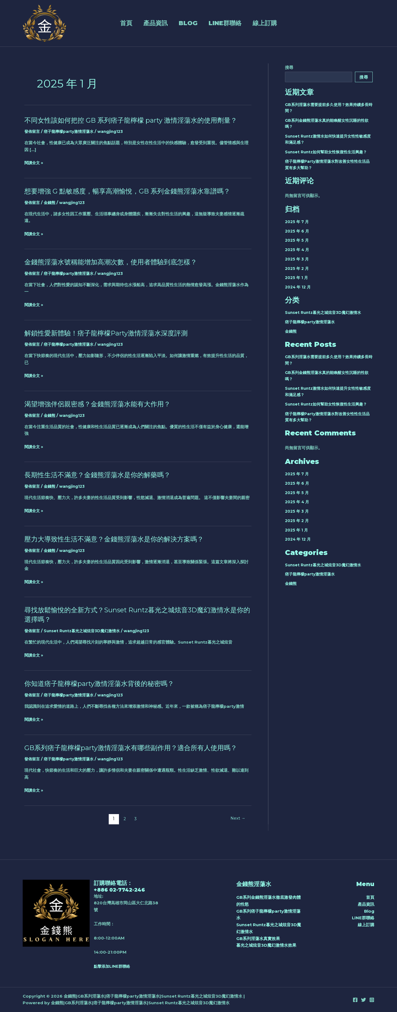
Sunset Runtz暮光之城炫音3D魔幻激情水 (85, 639)
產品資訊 (138, 23)
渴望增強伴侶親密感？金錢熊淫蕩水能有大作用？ (103, 413)
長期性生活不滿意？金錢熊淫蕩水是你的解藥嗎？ (103, 484)
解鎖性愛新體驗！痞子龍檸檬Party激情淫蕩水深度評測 (112, 342)
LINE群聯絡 (223, 23)
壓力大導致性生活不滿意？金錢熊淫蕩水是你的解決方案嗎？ (121, 548)
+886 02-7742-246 (121, 889)
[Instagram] (371, 999)
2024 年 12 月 (299, 287)
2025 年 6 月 (298, 231)
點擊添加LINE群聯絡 (113, 966)
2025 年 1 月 (297, 277)
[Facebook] (355, 999)
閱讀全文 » (34, 172)
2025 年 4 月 (298, 249)
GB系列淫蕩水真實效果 (258, 938)
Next (237, 837)
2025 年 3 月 (297, 259)
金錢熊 (51, 211)
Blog (178, 23)
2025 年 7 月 (297, 221)
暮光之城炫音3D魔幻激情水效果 (266, 945)
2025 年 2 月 (297, 268)
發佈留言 (32, 140)
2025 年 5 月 (297, 240)
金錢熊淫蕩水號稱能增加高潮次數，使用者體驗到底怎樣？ (117, 271)
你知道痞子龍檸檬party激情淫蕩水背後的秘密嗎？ (105, 692)
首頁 (101, 23)
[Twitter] (363, 999)
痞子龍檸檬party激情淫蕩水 (71, 140)
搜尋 (289, 67)
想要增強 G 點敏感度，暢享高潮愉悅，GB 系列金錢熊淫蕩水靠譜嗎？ (135, 200)
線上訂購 (271, 23)
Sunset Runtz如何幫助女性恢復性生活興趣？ (329, 151)
